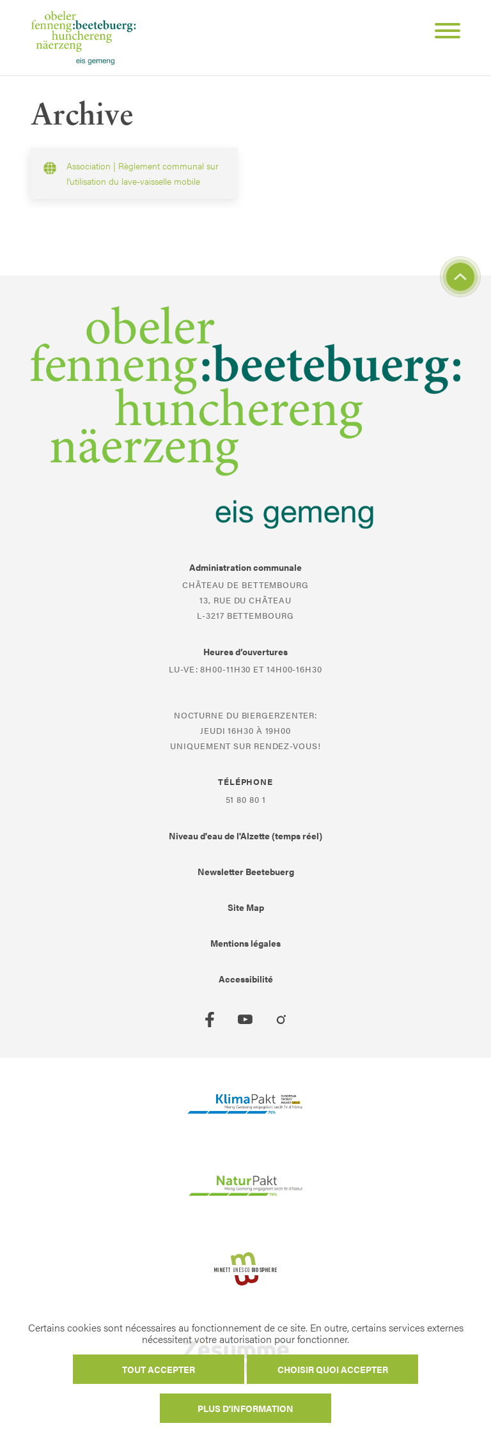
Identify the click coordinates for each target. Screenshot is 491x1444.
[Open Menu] (442, 32)
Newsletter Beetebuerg (246, 871)
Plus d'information (245, 1408)
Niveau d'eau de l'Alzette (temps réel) (245, 835)
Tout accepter (158, 1369)
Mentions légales (245, 942)
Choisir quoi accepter (332, 1369)
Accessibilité (246, 978)
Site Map (246, 907)
